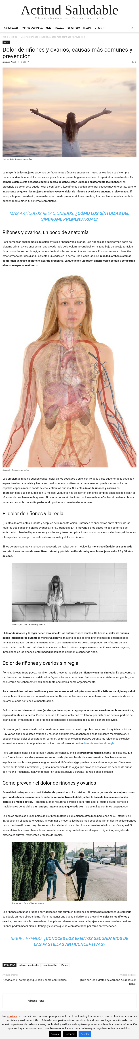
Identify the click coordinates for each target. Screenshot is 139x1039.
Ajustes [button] (55, 1034)
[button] (132, 28)
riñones (64, 965)
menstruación (49, 965)
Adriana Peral (9, 62)
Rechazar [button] (70, 1034)
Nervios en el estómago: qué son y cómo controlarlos (35, 980)
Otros (98, 27)
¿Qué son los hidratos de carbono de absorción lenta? (108, 981)
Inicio (5, 36)
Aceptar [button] (85, 1034)
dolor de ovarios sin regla (98, 743)
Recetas (87, 27)
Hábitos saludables (32, 27)
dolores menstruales (29, 965)
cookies (12, 1016)
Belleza (59, 27)
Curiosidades (11, 27)
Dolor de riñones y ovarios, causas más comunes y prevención (67, 53)
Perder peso (73, 27)
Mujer (49, 27)
